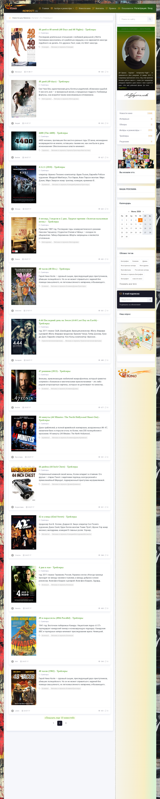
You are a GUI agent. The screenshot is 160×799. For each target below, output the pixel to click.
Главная (44, 8)
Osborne (18, 311)
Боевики (45, 286)
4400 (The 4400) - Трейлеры (53, 133)
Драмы (144, 261)
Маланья (18, 72)
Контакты (98, 8)
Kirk (16, 661)
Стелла (17, 555)
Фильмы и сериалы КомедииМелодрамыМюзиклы (71, 534)
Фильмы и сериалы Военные (62, 585)
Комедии (45, 47)
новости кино (137, 279)
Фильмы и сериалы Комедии (62, 47)
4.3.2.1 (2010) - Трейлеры (52, 167)
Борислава (19, 507)
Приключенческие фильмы (52, 341)
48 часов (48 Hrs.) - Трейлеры (54, 269)
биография (125, 279)
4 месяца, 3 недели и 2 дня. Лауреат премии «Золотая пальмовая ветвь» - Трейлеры (73, 220)
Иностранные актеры (128, 266)
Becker (17, 157)
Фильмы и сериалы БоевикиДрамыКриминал (69, 438)
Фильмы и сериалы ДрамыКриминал (66, 484)
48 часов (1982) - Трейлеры (53, 671)
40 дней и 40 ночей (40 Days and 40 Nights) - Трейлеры (67, 29)
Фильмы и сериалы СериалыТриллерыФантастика (70, 150)
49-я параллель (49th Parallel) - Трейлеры (61, 618)
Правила (111, 8)
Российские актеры (142, 270)
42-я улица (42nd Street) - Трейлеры (58, 516)
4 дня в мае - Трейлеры (51, 567)
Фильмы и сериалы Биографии (132, 274)
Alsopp (17, 209)
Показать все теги (128, 284)
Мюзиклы (46, 534)
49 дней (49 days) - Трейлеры (54, 81)
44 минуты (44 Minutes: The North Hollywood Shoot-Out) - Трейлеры (69, 419)
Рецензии (124, 141)
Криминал (46, 184)
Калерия (18, 360)
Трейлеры (45, 33)
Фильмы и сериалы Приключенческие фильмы (83, 341)
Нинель (18, 608)
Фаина (17, 259)
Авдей (17, 123)
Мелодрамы (46, 99)
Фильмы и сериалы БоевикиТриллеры (65, 688)
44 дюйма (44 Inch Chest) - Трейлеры (58, 466)
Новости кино (83, 8)
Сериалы (45, 150)
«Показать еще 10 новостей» (59, 717)
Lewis (17, 711)
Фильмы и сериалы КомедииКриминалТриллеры (70, 184)
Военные (45, 585)
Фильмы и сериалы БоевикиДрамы (64, 389)
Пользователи (125, 8)
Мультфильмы (126, 270)
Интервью (124, 119)
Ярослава (19, 457)
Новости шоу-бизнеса (21, 18)
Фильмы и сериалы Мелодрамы (66, 99)
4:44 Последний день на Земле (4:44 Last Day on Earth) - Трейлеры (68, 322)
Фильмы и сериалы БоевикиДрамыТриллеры (68, 286)
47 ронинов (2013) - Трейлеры (54, 371)
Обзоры (123, 124)
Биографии (125, 261)
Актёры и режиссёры (61, 8)
